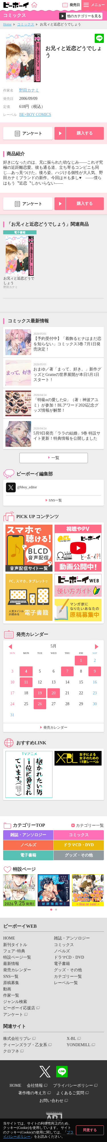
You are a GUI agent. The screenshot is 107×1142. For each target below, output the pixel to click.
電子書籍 (28, 855)
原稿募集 (11, 983)
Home (7, 24)
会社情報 (35, 1085)
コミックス (25, 24)
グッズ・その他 (79, 855)
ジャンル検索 (15, 1002)
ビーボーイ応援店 (19, 1008)
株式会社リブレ (17, 1038)
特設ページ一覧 (17, 957)
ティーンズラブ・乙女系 (25, 1045)
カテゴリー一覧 (90, 825)
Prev (10, 647)
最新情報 (11, 963)
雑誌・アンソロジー (28, 835)
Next (97, 647)
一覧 (55, 458)
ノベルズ (28, 845)
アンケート (32, 133)
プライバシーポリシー (73, 1085)
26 (40, 704)
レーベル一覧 (66, 983)
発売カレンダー (55, 727)
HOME (9, 938)
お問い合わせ (51, 1101)
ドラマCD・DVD (78, 845)
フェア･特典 (14, 951)
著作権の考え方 (32, 1093)
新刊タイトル (15, 945)
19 (40, 693)
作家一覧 (11, 995)
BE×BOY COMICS (35, 114)
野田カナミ (29, 90)
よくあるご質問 (70, 1093)
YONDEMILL (78, 1045)
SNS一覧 (55, 500)
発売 (75, 5)
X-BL (71, 1038)
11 (26, 682)
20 (54, 693)
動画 (7, 989)
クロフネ (11, 1051)
